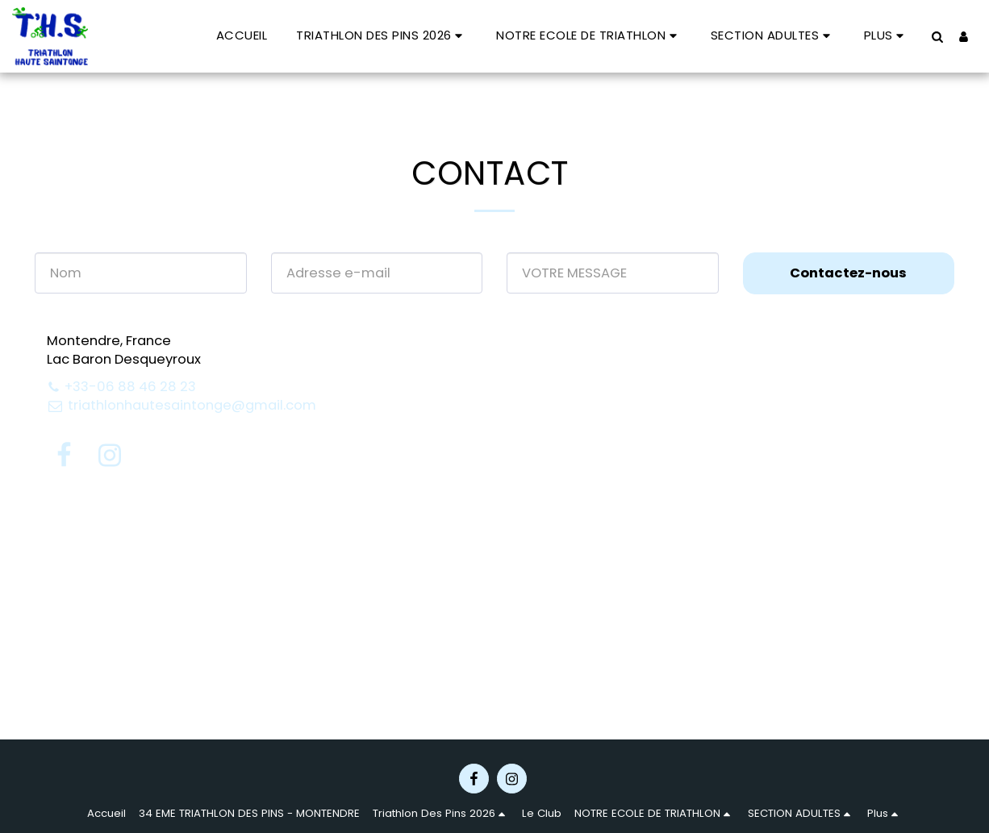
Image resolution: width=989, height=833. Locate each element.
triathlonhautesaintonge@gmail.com (181, 405)
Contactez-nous (848, 273)
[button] (381, 36)
